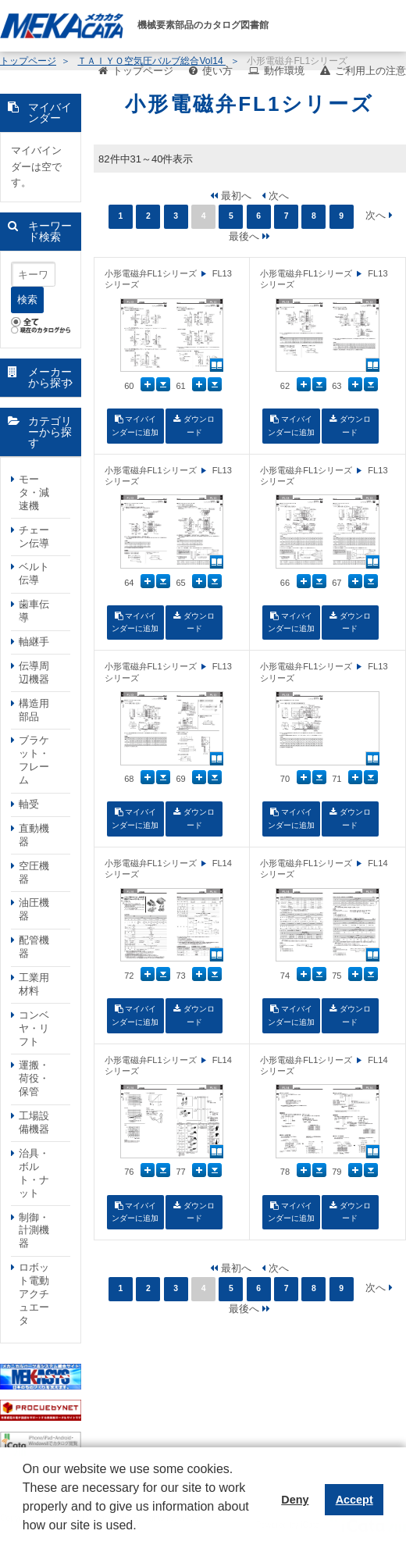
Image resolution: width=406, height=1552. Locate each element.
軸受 (29, 804)
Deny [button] (294, 1499)
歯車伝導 (34, 610)
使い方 (217, 71)
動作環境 (284, 71)
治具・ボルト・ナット (34, 1173)
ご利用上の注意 (370, 71)
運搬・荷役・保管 (34, 1078)
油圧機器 (34, 909)
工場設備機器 (34, 1122)
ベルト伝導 (34, 573)
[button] (25, 1537)
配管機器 (34, 946)
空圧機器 (34, 872)
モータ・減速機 (34, 492)
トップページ (142, 71)
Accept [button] (354, 1499)
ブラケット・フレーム (34, 760)
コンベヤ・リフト (34, 1028)
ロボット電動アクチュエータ (34, 1293)
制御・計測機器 (34, 1230)
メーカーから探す (50, 377)
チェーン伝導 (34, 536)
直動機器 (34, 834)
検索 (27, 299)
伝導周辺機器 (34, 672)
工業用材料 (34, 984)
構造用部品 (34, 710)
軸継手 (34, 642)
